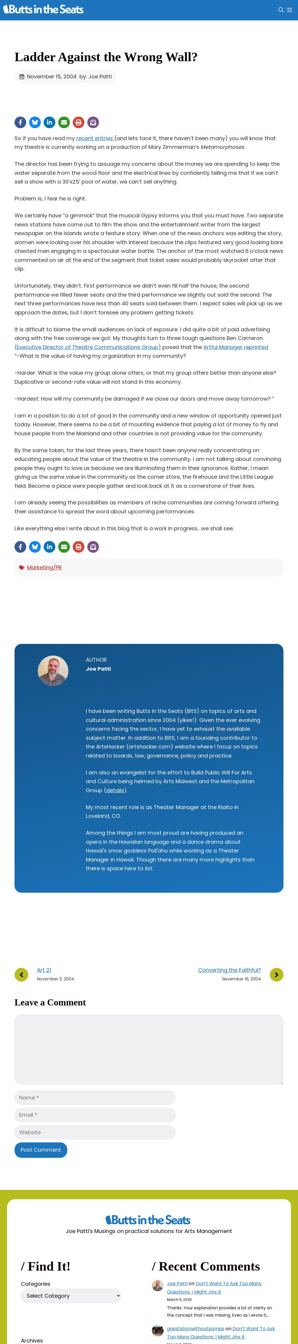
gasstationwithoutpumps (195, 1328)
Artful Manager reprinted (235, 347)
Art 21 (44, 970)
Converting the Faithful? (229, 970)
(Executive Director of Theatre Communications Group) (88, 347)
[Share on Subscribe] (93, 122)
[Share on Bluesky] (35, 122)
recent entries (95, 138)
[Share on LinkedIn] (49, 122)
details (115, 790)
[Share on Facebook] (20, 122)
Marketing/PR (44, 567)
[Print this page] (78, 122)
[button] (281, 10)
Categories (35, 1283)
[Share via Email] (64, 122)
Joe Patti (177, 1283)
